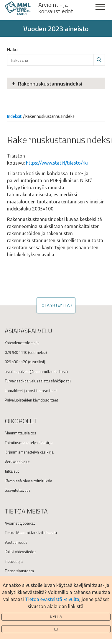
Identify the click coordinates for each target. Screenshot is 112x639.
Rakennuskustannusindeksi (50, 84)
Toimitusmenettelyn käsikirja (28, 443)
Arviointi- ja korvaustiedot (55, 7)
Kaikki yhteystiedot (20, 552)
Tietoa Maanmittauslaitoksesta (31, 533)
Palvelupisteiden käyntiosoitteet (31, 400)
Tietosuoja (14, 561)
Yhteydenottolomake (22, 343)
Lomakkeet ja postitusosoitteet (31, 391)
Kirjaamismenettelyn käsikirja (29, 452)
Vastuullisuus (16, 542)
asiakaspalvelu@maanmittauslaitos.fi (36, 371)
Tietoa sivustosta (19, 571)
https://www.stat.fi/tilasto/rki (57, 162)
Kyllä (56, 617)
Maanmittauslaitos (20, 433)
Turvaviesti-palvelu (20, 381)
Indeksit (14, 116)
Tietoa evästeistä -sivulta (52, 599)
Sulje (100, 10)
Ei (56, 629)
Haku (12, 49)
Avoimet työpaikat (20, 523)
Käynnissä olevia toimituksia (28, 481)
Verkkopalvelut (17, 462)
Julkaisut (12, 471)
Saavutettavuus (18, 490)
